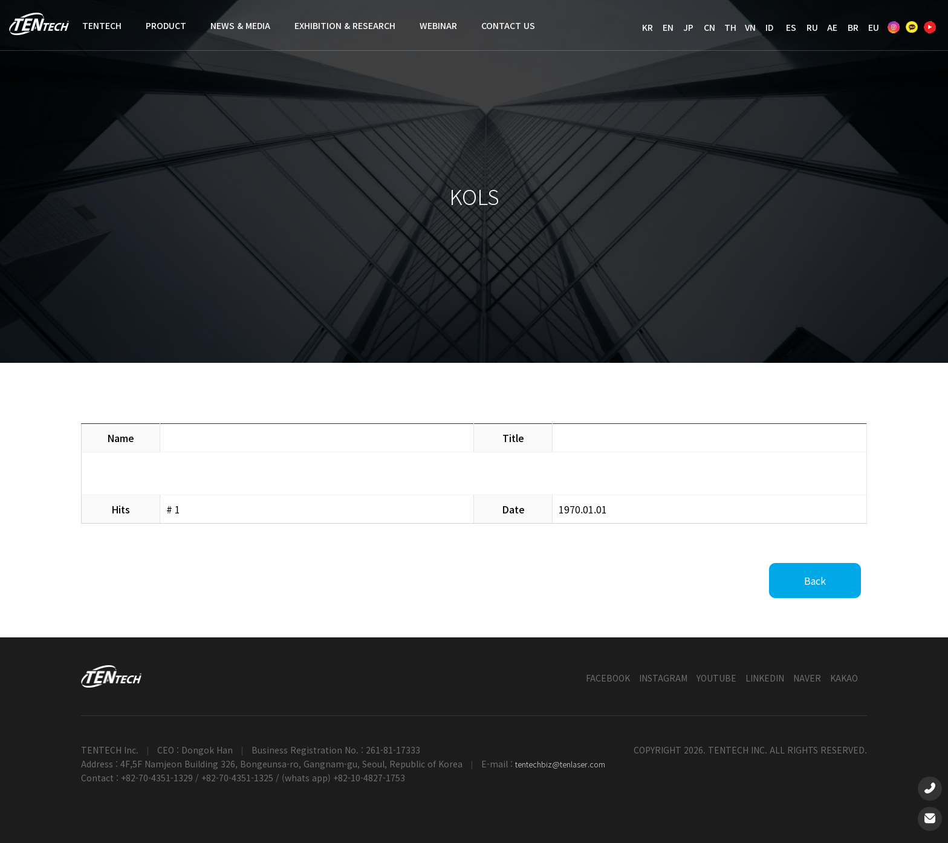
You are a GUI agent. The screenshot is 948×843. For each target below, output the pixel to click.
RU (812, 27)
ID (769, 27)
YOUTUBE (716, 678)
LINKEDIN (764, 678)
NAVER (807, 678)
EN (668, 27)
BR (853, 27)
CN (709, 27)
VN (750, 27)
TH (730, 27)
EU (873, 27)
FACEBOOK (608, 678)
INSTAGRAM (663, 678)
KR (647, 27)
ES (791, 27)
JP (688, 27)
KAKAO (844, 678)
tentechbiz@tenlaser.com (560, 764)
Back (815, 580)
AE (832, 27)
